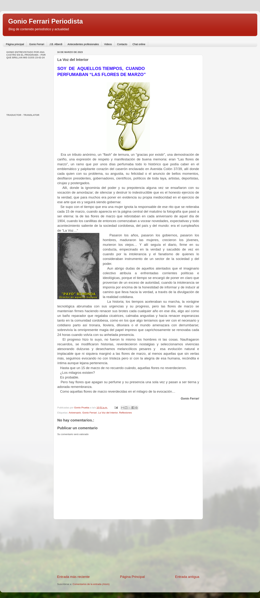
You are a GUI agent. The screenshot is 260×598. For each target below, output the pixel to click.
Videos (108, 44)
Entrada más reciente (73, 577)
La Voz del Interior (108, 412)
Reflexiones (125, 412)
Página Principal (132, 577)
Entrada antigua (187, 577)
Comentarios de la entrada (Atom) (91, 584)
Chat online (139, 44)
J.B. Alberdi (55, 44)
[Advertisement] (128, 547)
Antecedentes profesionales (83, 44)
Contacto (122, 44)
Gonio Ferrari (36, 44)
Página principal (15, 44)
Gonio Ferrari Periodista (45, 21)
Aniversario (75, 412)
